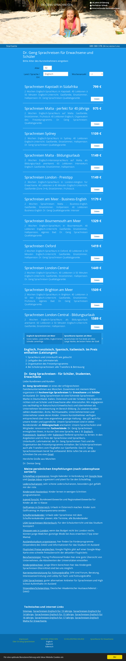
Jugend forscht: (31, 499)
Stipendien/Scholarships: (36, 588)
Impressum (23, 639)
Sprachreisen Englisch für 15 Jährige (54, 614)
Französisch (29, 434)
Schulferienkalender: (34, 514)
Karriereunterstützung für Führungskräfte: (46, 572)
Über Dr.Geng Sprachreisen (24, 641)
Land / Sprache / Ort (32, 76)
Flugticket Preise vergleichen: (39, 549)
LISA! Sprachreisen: (33, 580)
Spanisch (42, 434)
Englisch (88, 431)
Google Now (95, 476)
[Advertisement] (10, 91)
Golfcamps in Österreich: (36, 507)
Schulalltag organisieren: (36, 476)
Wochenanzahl (79, 74)
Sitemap (27, 611)
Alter (37, 68)
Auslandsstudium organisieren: (39, 541)
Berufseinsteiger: (32, 557)
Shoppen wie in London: (36, 530)
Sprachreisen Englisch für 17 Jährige (54, 617)
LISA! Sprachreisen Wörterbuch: (40, 522)
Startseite (11, 46)
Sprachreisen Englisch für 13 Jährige (52, 611)
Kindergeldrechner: (33, 564)
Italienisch (58, 434)
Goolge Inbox (35, 479)
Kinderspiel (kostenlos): (35, 491)
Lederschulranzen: (33, 483)
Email (50, 454)
